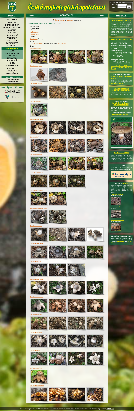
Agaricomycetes (34, 34)
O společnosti (12, 25)
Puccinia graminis (116, 207)
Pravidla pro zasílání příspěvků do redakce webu (121, 89)
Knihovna (12, 46)
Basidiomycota (34, 32)
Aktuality (12, 20)
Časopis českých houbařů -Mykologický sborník (121, 104)
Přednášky (12, 38)
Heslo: (114, 7)
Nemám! (128, 5)
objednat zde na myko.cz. (121, 114)
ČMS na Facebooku (12, 79)
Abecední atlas (12, 53)
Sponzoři (12, 71)
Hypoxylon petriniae (117, 194)
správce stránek (12, 81)
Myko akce (12, 41)
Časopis (12, 30)
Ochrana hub (12, 66)
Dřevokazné (12, 35)
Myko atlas (12, 48)
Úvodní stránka (59, 20)
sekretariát (120, 241)
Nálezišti (125, 183)
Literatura (12, 58)
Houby (12, 63)
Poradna (12, 33)
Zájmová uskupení (12, 28)
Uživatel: (114, 5)
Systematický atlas (12, 56)
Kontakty (12, 68)
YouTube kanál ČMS (121, 153)
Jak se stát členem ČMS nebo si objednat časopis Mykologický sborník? (121, 67)
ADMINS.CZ (110, 409)
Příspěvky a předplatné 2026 (121, 39)
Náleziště (12, 60)
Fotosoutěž (12, 43)
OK (129, 7)
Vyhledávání (12, 73)
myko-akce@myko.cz (117, 83)
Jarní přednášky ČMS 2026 (121, 21)
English (12, 22)
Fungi (31, 31)
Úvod (12, 51)
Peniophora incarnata (117, 220)
